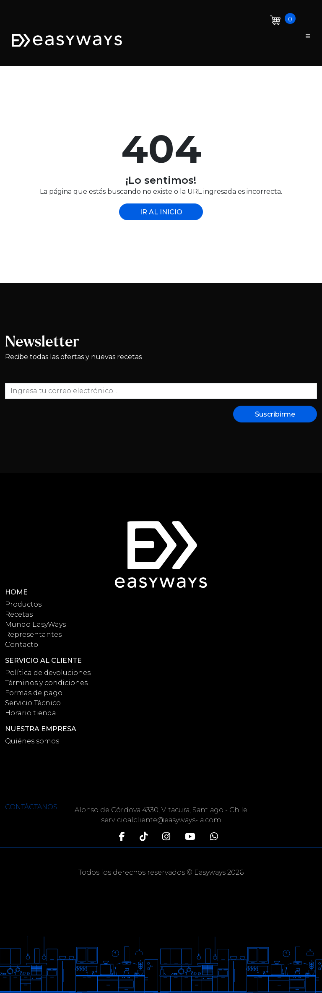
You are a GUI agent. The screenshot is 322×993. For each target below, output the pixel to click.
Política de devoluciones (48, 673)
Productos (23, 604)
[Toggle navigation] (308, 36)
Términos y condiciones (46, 683)
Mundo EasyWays (35, 624)
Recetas (19, 614)
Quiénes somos (32, 741)
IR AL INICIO (161, 212)
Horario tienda (30, 713)
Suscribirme (275, 414)
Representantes (33, 635)
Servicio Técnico (33, 703)
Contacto (21, 645)
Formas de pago (33, 693)
